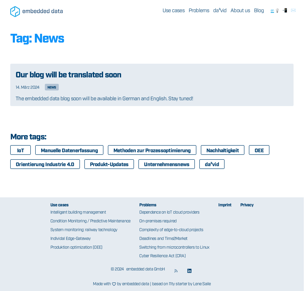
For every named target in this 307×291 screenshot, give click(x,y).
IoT (20, 150)
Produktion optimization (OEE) (76, 246)
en (272, 10)
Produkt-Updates (109, 164)
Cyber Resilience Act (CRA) (162, 255)
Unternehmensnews (166, 164)
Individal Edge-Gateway (70, 238)
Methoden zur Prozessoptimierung (152, 150)
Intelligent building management (78, 211)
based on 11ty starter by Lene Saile (181, 283)
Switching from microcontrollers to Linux (174, 246)
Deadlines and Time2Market (163, 238)
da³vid (220, 10)
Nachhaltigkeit (222, 150)
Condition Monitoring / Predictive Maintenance (90, 220)
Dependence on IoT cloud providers (169, 211)
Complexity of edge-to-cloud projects (171, 229)
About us (240, 10)
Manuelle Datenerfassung (69, 150)
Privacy (246, 204)
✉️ (293, 9)
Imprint (224, 204)
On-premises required (157, 220)
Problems (199, 10)
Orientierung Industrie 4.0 (45, 164)
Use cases (174, 10)
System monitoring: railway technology (83, 229)
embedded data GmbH (145, 268)
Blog (259, 10)
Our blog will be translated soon (68, 74)
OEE (259, 150)
